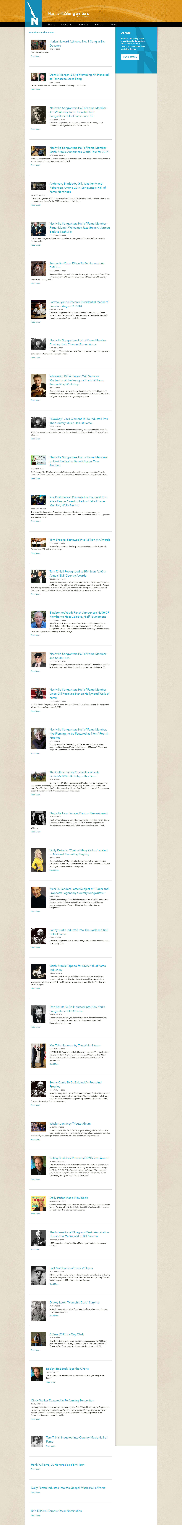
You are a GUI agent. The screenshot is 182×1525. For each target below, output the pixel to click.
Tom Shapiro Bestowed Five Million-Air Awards (80, 539)
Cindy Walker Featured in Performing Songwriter (62, 1400)
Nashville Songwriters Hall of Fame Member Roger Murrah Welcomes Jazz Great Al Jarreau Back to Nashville (80, 227)
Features (99, 24)
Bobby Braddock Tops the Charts (67, 1368)
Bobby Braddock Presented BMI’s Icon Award (79, 1158)
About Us (83, 24)
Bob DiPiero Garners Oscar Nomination (56, 1511)
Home (51, 24)
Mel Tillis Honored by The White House (75, 1045)
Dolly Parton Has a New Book (69, 1198)
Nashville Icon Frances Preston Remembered (78, 813)
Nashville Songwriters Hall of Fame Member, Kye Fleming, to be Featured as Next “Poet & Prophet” (79, 733)
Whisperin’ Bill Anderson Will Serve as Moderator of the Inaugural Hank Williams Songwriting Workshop (77, 380)
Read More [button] (130, 57)
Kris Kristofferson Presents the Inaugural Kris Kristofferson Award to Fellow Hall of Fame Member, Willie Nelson (78, 501)
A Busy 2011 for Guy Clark (67, 1334)
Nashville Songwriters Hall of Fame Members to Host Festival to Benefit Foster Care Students (78, 461)
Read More (35, 56)
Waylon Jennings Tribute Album (70, 1123)
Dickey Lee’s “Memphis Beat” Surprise (74, 1302)
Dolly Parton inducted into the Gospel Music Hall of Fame (68, 1488)
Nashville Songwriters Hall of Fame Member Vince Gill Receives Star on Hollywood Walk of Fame (79, 694)
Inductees (66, 24)
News (114, 24)
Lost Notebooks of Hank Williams (71, 1268)
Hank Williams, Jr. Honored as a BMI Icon (57, 1464)
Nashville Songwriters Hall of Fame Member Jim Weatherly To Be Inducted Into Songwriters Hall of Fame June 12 (78, 112)
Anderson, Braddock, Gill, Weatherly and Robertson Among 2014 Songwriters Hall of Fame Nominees (78, 188)
